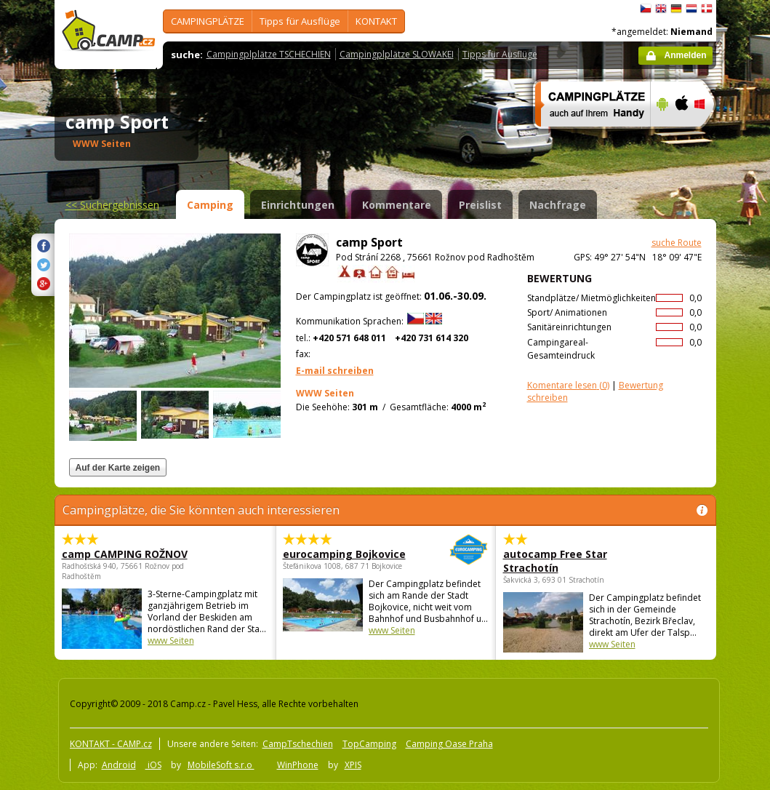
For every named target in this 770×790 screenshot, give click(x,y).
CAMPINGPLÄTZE (207, 21)
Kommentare (396, 205)
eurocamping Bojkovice (346, 554)
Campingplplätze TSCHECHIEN (268, 54)
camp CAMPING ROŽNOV (125, 554)
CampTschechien (297, 744)
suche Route (676, 242)
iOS (153, 765)
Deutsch (676, 9)
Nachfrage (557, 205)
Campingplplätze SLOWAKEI (397, 54)
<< (112, 205)
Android (119, 765)
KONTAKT (376, 21)
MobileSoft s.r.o (221, 765)
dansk (707, 9)
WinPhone (297, 765)
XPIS (353, 765)
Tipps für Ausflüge (300, 21)
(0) (568, 385)
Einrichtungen (297, 205)
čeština (645, 9)
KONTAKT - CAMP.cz (111, 744)
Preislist (480, 205)
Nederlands (691, 9)
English (661, 9)
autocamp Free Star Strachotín (555, 561)
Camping (210, 205)
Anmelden (685, 55)
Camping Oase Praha (449, 744)
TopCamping (369, 744)
